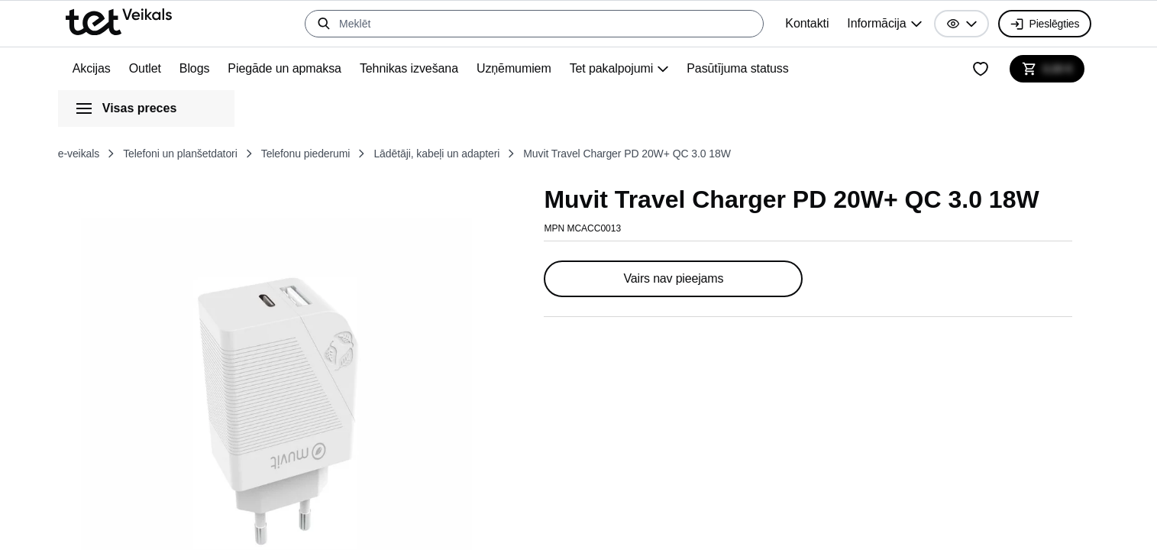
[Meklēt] (523, 23)
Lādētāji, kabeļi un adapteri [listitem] (486, 153)
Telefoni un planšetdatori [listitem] (197, 153)
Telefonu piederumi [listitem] (339, 153)
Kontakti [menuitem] (791, 23)
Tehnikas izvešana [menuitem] (427, 68)
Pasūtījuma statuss (775, 68)
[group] (873, 23)
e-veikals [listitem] (82, 153)
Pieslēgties (1040, 23)
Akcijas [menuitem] (93, 68)
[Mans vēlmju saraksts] (976, 69)
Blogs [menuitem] (203, 68)
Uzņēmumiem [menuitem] (537, 68)
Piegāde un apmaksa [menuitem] (297, 68)
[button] (952, 23)
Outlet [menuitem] (150, 68)
